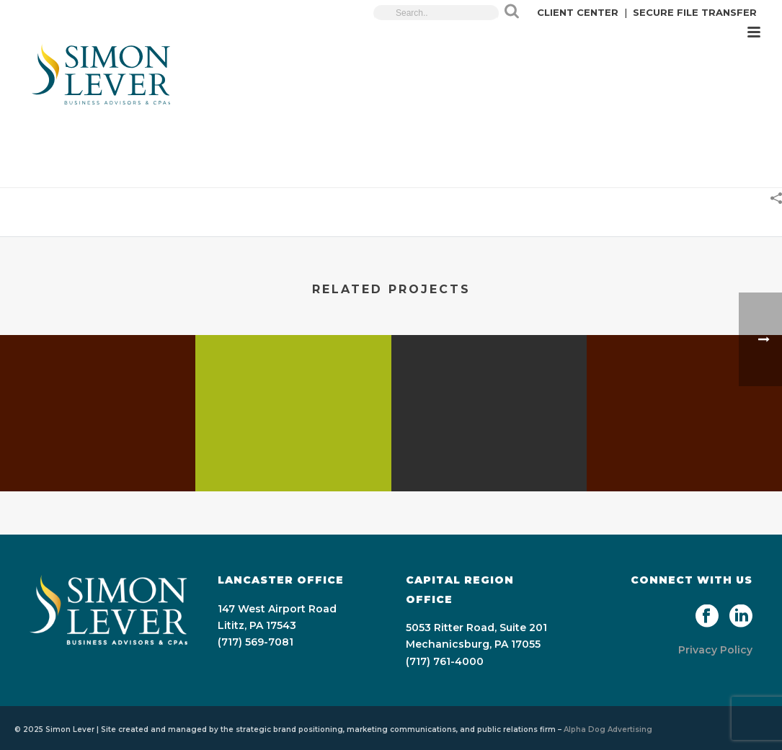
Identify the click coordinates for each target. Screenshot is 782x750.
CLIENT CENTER (577, 12)
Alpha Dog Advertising (608, 729)
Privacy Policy (715, 649)
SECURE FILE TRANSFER (695, 12)
